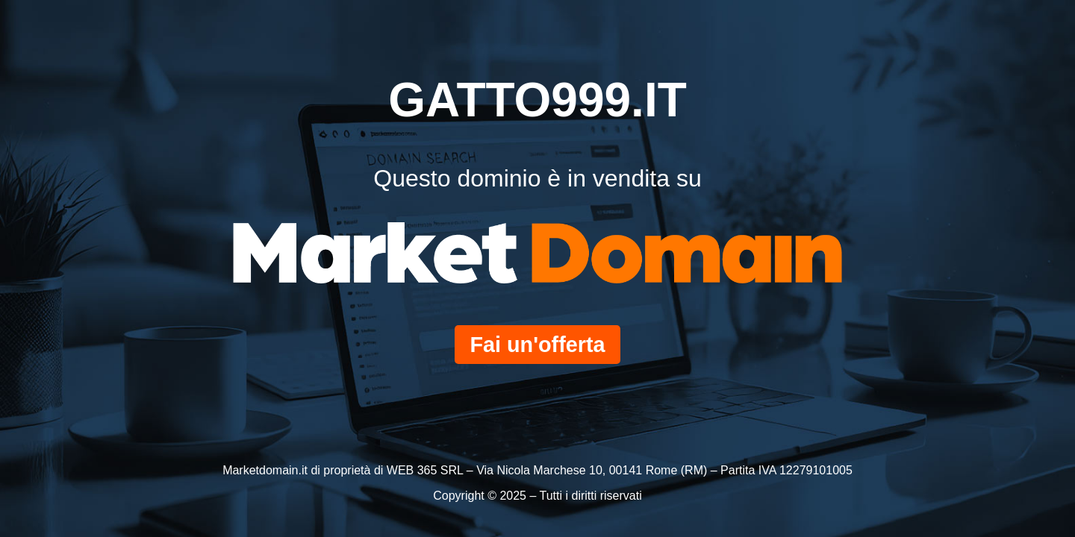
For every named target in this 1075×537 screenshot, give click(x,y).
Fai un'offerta (537, 345)
